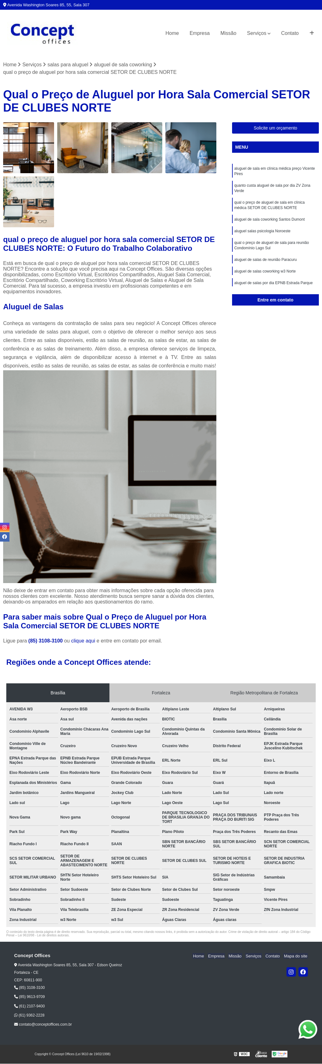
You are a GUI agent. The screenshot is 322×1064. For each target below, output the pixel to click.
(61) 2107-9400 (29, 1006)
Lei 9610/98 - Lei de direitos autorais (43, 935)
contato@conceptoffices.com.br (43, 1025)
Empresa (200, 33)
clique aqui (83, 641)
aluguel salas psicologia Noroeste (262, 233)
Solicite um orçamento (275, 128)
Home (172, 33)
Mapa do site (296, 956)
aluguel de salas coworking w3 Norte (265, 275)
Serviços (256, 33)
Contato (290, 33)
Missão (228, 33)
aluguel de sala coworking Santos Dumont (269, 221)
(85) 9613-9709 (29, 997)
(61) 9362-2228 (29, 1015)
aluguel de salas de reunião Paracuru (265, 263)
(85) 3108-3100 (46, 641)
